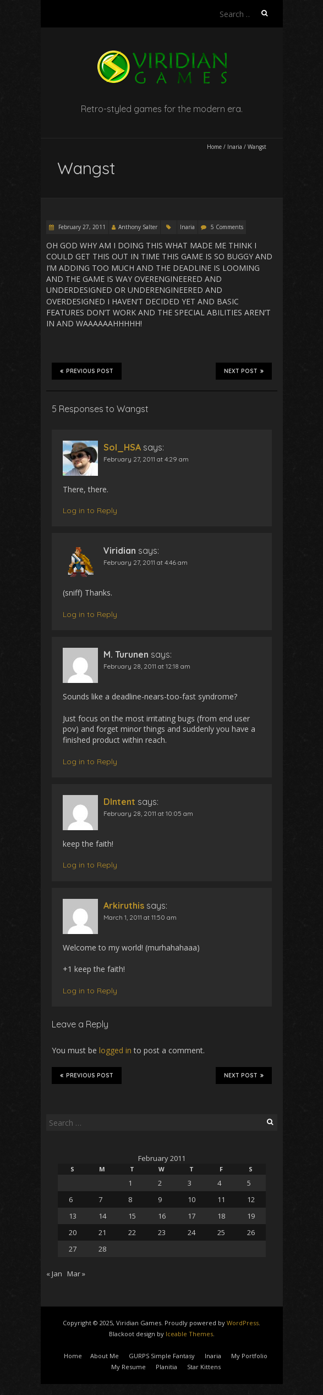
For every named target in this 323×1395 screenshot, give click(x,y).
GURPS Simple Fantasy (162, 1356)
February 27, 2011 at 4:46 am (145, 562)
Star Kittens (204, 1367)
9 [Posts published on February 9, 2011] (160, 1199)
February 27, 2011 (81, 227)
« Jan (54, 1274)
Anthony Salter (137, 227)
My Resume (128, 1367)
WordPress (243, 1323)
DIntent (119, 801)
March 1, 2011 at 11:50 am (140, 917)
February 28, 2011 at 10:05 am (148, 813)
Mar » (76, 1274)
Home (214, 147)
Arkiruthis (123, 905)
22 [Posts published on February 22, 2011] (132, 1232)
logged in (115, 1050)
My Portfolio (249, 1356)
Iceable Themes (189, 1334)
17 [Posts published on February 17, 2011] (191, 1216)
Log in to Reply (90, 510)
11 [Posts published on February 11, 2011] (221, 1199)
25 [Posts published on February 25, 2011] (221, 1232)
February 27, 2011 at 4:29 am (146, 459)
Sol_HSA (122, 447)
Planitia (166, 1367)
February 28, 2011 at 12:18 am (146, 666)
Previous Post (86, 370)
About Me (104, 1356)
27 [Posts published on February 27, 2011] (72, 1249)
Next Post (244, 370)
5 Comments (227, 227)
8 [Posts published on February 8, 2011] (130, 1199)
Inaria (234, 147)
